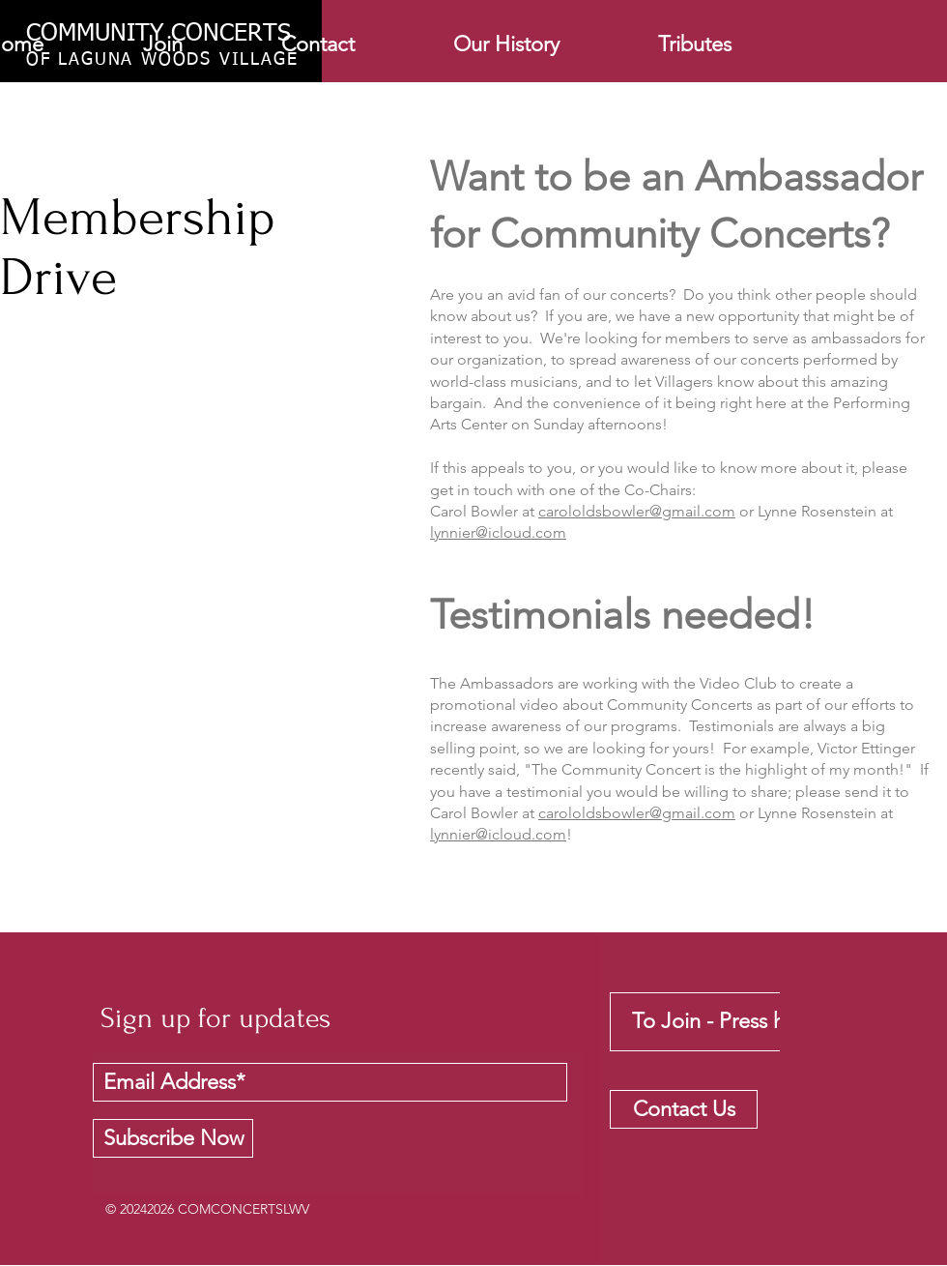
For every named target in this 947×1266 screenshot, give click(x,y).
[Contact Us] (684, 1109)
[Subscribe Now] (173, 1138)
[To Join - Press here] (723, 1021)
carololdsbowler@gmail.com (636, 511)
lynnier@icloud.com (498, 532)
